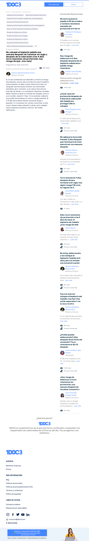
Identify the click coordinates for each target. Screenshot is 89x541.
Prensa (8, 469)
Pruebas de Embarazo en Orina (17, 39)
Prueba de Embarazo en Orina (17, 32)
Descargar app (54, 4)
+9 (36, 46)
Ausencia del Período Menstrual (17, 22)
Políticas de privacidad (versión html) (19, 487)
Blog (7, 480)
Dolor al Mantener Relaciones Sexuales (20, 46)
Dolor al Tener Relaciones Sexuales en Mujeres (22, 29)
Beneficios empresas (13, 466)
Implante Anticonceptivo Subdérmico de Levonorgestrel (25, 25)
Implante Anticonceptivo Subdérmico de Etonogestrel (24, 18)
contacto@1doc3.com (15, 520)
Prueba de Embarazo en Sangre (17, 36)
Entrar (73, 5)
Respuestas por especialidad (16, 508)
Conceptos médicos (13, 504)
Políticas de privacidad (14, 483)
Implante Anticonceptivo (15, 15)
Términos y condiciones (14, 490)
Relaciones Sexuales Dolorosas (36, 15)
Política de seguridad (13, 494)
